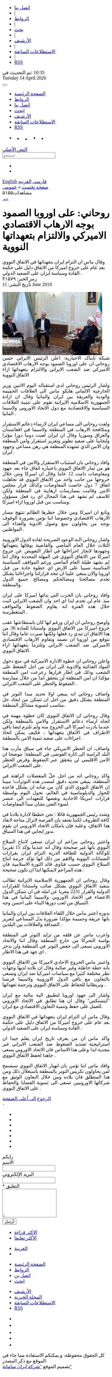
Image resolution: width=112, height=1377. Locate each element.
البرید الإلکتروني (18, 1174)
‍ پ (5, 198)
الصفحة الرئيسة (29, 93)
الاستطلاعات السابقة (34, 51)
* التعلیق (10, 1186)
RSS (18, 62)
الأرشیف (22, 40)
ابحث (19, 110)
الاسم (7, 1162)
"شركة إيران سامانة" (37, 1371)
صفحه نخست (35, 187)
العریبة (20, 1253)
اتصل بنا (22, 7)
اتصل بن (22, 1280)
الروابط (21, 18)
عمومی (9, 187)
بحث (18, 29)
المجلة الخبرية (28, 1302)
